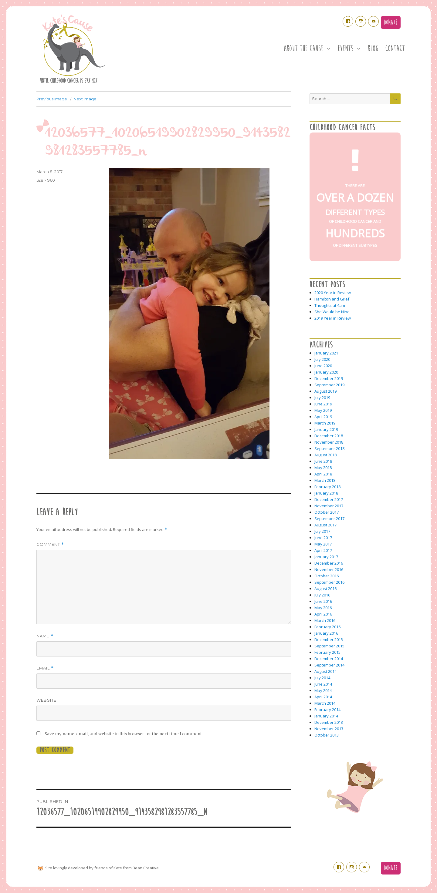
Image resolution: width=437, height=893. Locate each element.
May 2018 (323, 467)
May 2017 (323, 544)
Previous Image (51, 98)
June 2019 (323, 404)
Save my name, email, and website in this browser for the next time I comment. (124, 734)
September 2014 (329, 665)
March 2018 (324, 480)
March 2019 (324, 423)
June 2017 (323, 537)
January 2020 (326, 372)
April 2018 (323, 474)
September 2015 (329, 646)
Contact (395, 48)
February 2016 (327, 626)
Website (46, 700)
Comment (50, 544)
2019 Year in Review (332, 318)
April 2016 (323, 614)
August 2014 (325, 671)
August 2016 (325, 588)
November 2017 (328, 506)
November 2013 (328, 728)
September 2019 (329, 385)
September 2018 (329, 448)
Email (45, 668)
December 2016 (328, 563)
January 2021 (326, 353)
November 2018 (328, 442)
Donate (391, 22)
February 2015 (327, 652)
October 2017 (326, 512)
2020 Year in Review (332, 292)
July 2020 (322, 359)
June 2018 (323, 461)
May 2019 (323, 410)
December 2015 (328, 639)
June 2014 (323, 684)
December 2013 (328, 722)
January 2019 (326, 429)
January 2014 (326, 716)
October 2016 (326, 576)
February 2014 (327, 709)
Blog (373, 48)
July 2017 (322, 531)
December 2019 (328, 378)
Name (44, 636)
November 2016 (328, 569)
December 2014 (328, 658)
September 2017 (329, 518)
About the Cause (303, 48)
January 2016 (326, 633)
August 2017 (325, 525)
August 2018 (325, 455)
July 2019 (322, 397)
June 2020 (323, 365)
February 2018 (327, 486)
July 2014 (322, 677)
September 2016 (329, 582)
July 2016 (322, 595)
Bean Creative (146, 868)
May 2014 (323, 690)
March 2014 (324, 703)
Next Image (85, 98)
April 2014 (323, 697)
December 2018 (328, 435)
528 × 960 (45, 180)
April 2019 (323, 416)
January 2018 (326, 493)
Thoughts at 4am (329, 305)
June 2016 (323, 601)
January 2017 (326, 556)
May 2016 (323, 607)
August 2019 (325, 391)
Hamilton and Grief (331, 299)
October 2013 (326, 735)
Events (345, 48)
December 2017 (328, 499)
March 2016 (324, 620)
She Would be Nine (332, 311)
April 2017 (323, 550)
